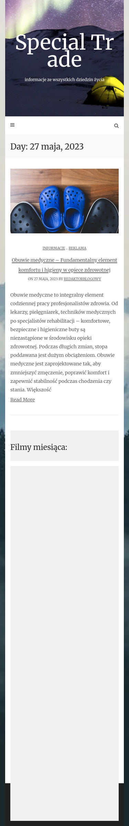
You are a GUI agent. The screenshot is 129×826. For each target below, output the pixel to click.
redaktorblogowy (82, 279)
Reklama (77, 248)
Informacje (54, 248)
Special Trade (64, 55)
